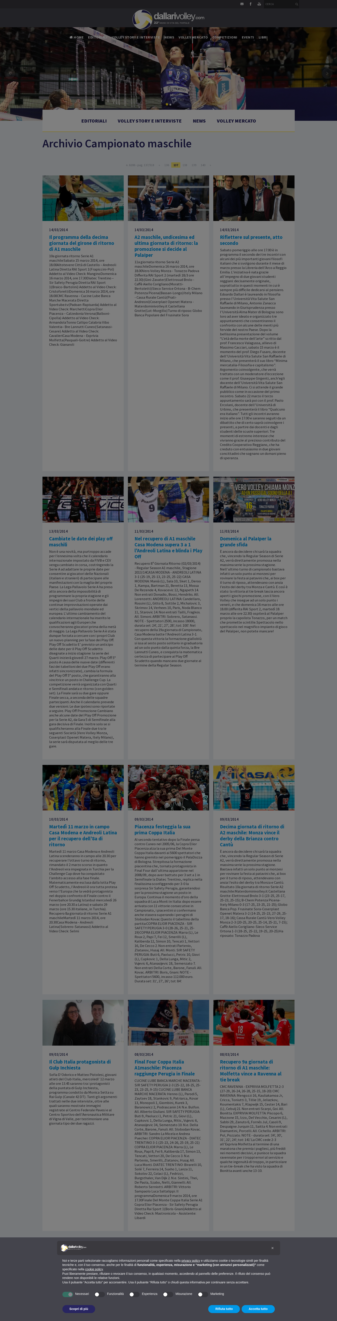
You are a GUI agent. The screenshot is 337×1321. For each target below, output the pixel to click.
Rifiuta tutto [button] (224, 1309)
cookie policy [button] (94, 1269)
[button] (272, 1248)
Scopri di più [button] (78, 1309)
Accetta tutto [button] (258, 1309)
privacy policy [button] (190, 1260)
